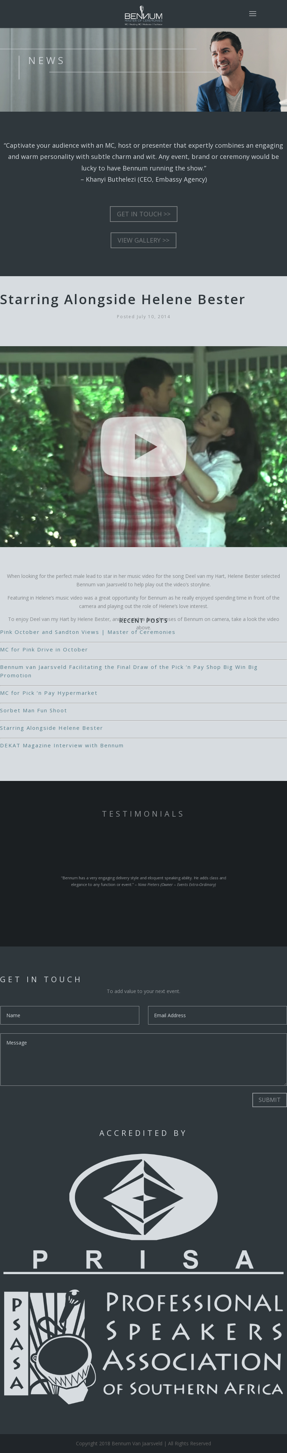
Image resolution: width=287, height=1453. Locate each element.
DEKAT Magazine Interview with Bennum (62, 745)
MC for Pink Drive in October (44, 649)
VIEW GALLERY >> (143, 240)
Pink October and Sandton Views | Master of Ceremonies (88, 631)
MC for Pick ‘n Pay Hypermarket (49, 692)
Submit (270, 1100)
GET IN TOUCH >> (143, 214)
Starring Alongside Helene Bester (51, 727)
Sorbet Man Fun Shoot (33, 710)
